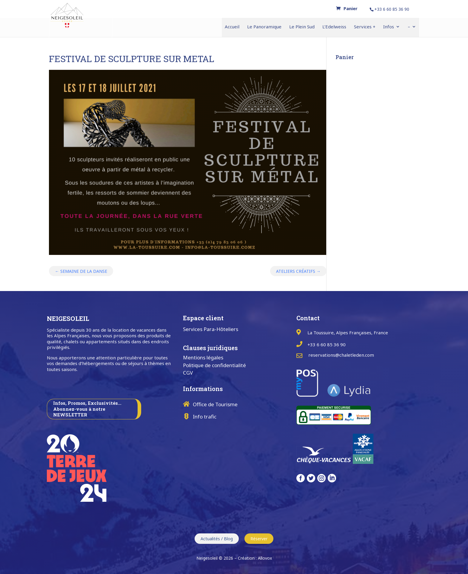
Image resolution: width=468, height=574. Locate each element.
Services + (364, 27)
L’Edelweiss (334, 27)
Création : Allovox (255, 558)
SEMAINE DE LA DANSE (81, 271)
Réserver (258, 538)
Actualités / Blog (217, 538)
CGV (188, 372)
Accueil (232, 27)
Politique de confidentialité (214, 365)
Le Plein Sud (302, 27)
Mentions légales (203, 357)
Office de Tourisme (215, 404)
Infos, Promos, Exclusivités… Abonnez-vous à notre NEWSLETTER (87, 409)
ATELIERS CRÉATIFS (298, 271)
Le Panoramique (264, 27)
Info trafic (204, 416)
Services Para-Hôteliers (210, 329)
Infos (388, 27)
